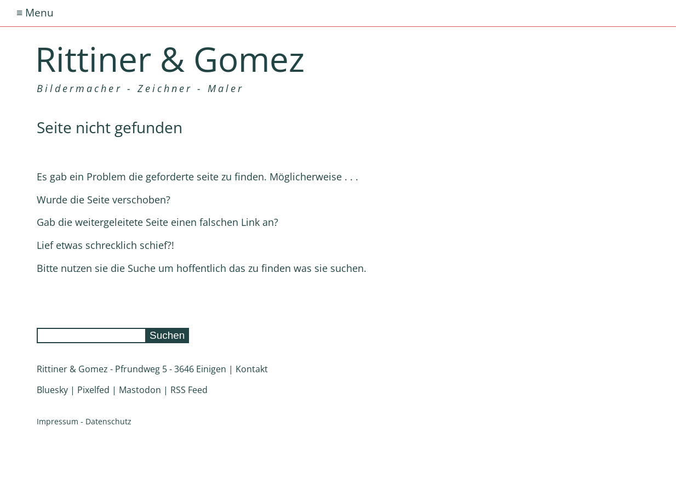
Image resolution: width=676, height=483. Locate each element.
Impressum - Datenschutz (84, 421)
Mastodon (140, 390)
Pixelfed (93, 390)
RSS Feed (189, 390)
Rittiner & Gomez (170, 59)
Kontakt (252, 369)
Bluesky (52, 390)
